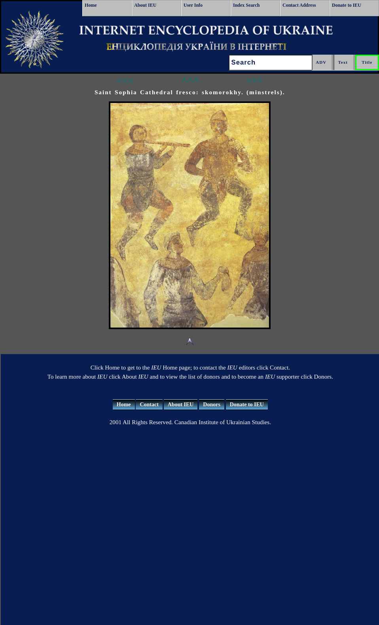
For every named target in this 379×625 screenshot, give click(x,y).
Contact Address (299, 5)
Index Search (246, 5)
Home (91, 5)
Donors (211, 405)
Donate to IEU (346, 5)
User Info (193, 5)
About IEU (145, 5)
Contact (149, 405)
